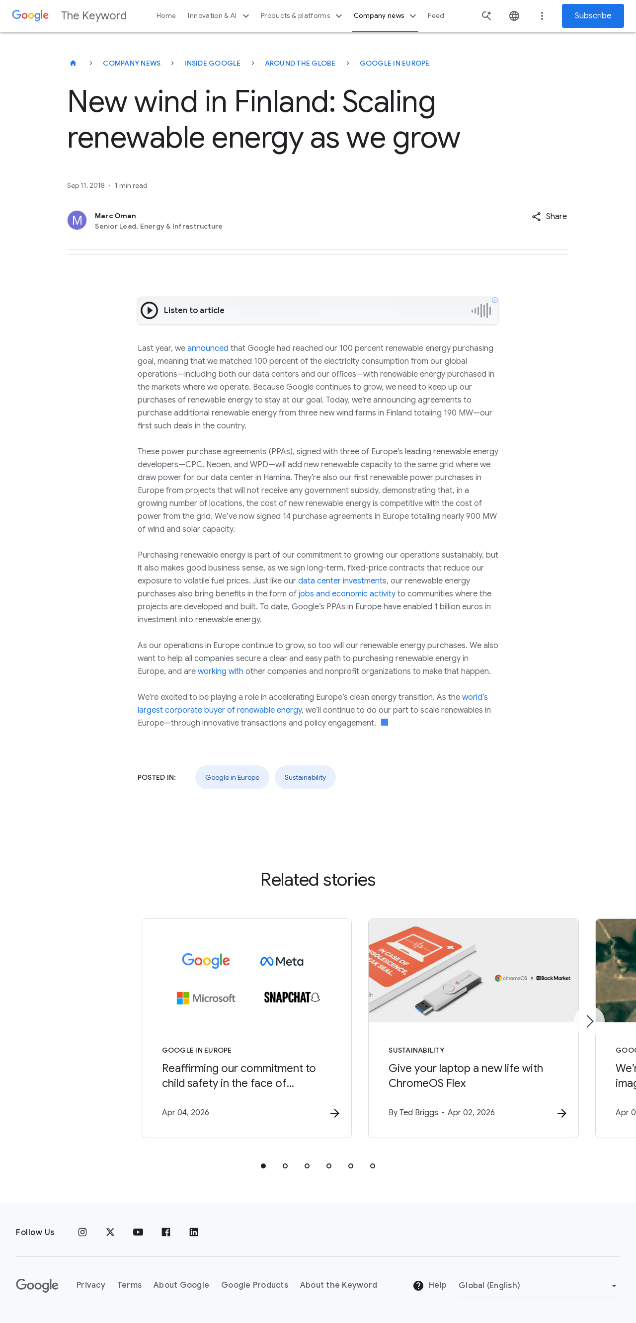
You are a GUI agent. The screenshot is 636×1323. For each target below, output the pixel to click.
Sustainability (305, 777)
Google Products (254, 1286)
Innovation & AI (219, 16)
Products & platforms (303, 16)
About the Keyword (338, 1286)
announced (208, 348)
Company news (386, 16)
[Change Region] (539, 1286)
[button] (549, 217)
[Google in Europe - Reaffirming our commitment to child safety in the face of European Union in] (188, 1029)
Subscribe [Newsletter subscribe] (593, 16)
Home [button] (166, 15)
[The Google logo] (37, 1286)
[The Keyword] (73, 63)
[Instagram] (82, 1232)
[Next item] (589, 1022)
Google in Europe (395, 63)
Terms (129, 1286)
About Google (181, 1286)
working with (220, 671)
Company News (131, 63)
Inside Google (212, 63)
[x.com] (110, 1232)
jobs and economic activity (347, 594)
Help (429, 1286)
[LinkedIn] (194, 1232)
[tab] (263, 1167)
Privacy (91, 1286)
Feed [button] (436, 15)
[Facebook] (166, 1232)
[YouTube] (138, 1232)
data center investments (342, 581)
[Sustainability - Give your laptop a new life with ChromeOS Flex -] (448, 1029)
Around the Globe (300, 63)
